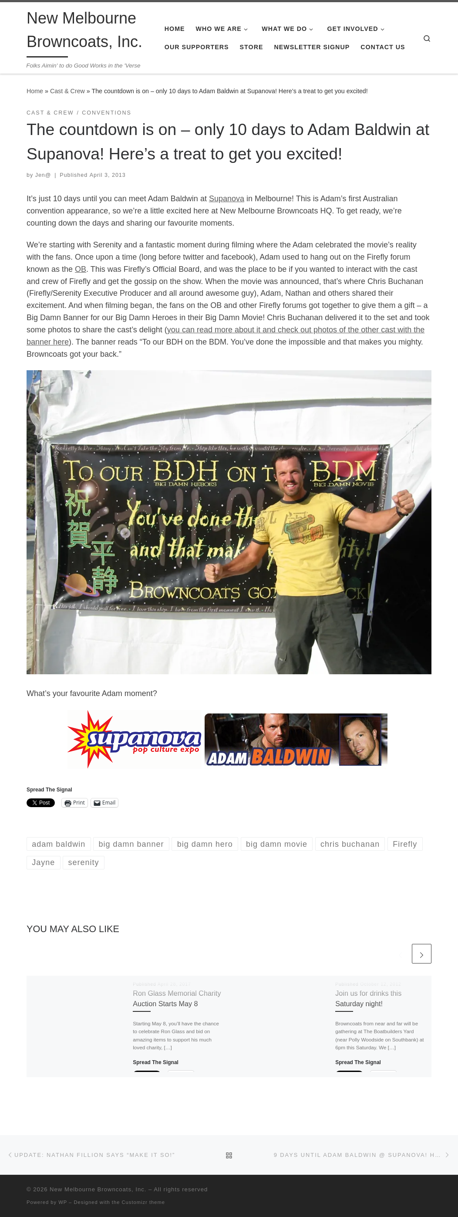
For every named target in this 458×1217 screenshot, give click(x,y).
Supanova (226, 198)
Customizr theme (143, 1202)
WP (62, 1202)
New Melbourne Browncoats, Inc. (98, 1189)
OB (80, 269)
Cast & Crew (67, 91)
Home (35, 91)
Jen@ (43, 175)
